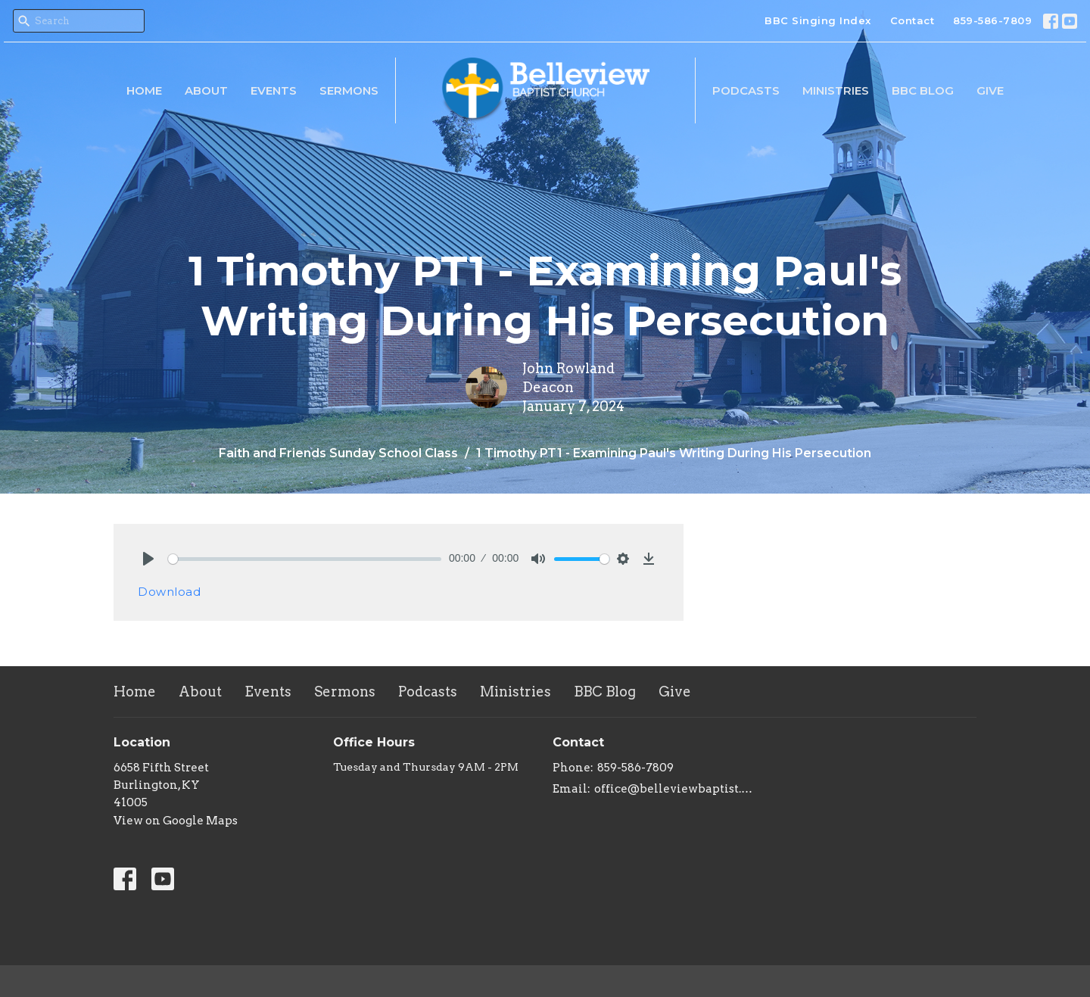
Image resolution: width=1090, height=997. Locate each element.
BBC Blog (923, 90)
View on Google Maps (176, 820)
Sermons (348, 90)
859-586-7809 (992, 20)
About (206, 90)
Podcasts (746, 90)
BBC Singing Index (818, 20)
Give (990, 90)
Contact (912, 20)
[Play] (148, 559)
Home (144, 90)
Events (274, 90)
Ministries (835, 90)
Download (169, 591)
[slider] (304, 559)
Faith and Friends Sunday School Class (338, 453)
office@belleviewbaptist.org (675, 789)
